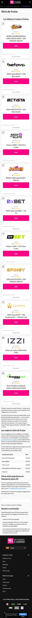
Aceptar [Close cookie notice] (23, 614)
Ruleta (4, 567)
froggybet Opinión (16, 403)
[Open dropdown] (16, 548)
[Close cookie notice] (4, 613)
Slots (4, 561)
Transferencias (7, 588)
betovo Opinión (16, 92)
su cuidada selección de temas (17, 488)
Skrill (4, 591)
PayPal (5, 585)
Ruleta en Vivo (7, 558)
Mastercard (6, 582)
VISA (4, 579)
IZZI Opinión (16, 368)
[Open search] (30, 2)
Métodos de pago (8, 575)
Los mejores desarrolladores (9, 439)
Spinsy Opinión (16, 297)
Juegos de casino (8, 555)
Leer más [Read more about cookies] (22, 616)
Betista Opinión (16, 127)
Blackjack (5, 564)
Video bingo (6, 570)
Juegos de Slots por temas (13, 6)
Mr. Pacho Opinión (16, 56)
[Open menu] (2, 2)
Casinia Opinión (16, 332)
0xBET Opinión (16, 228)
